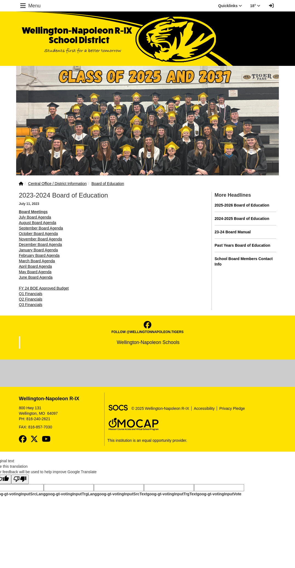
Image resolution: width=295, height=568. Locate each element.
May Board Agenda (35, 272)
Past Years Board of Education (242, 245)
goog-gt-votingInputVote (219, 494)
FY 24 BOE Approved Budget (44, 288)
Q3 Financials (30, 304)
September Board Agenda (41, 228)
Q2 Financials (30, 299)
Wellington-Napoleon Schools (148, 342)
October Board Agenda (38, 233)
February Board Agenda (39, 255)
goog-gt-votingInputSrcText (122, 494)
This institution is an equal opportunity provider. (147, 440)
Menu (30, 5)
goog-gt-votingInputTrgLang (71, 494)
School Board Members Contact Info (244, 261)
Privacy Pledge (232, 408)
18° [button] (255, 6)
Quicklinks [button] (230, 6)
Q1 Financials (30, 294)
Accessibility (204, 408)
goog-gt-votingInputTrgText (172, 494)
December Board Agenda (40, 244)
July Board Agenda (35, 217)
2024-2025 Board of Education (242, 218)
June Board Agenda (36, 277)
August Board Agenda (37, 222)
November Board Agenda (40, 239)
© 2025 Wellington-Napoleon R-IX (160, 408)
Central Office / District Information (57, 183)
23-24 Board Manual (233, 232)
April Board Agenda (35, 266)
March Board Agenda (37, 261)
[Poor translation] (20, 479)
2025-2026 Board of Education (242, 205)
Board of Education (107, 183)
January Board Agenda (38, 250)
